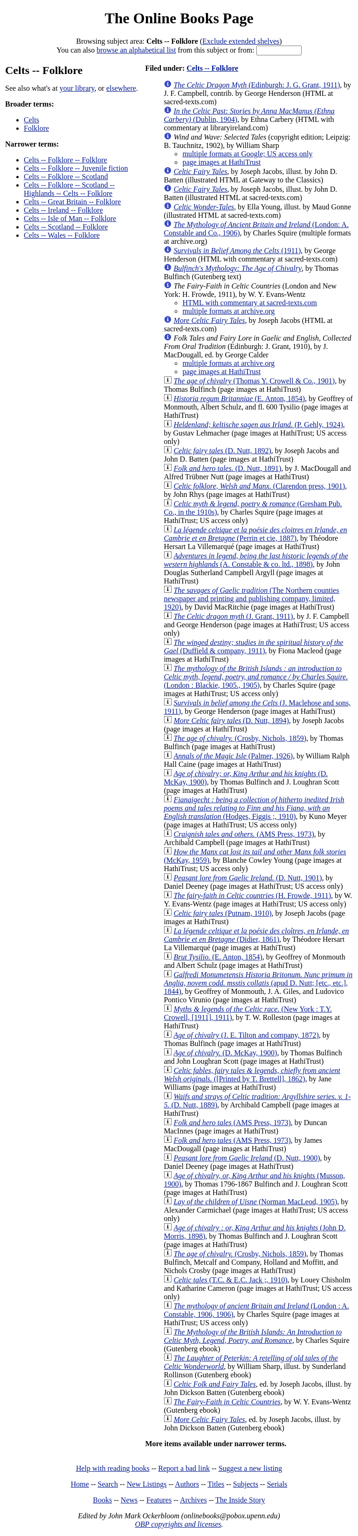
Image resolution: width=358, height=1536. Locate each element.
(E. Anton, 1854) (239, 398)
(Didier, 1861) (256, 935)
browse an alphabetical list (136, 50)
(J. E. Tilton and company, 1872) (245, 1035)
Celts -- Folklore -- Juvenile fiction (76, 168)
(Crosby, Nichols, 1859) (239, 738)
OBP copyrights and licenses (178, 1524)
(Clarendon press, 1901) (259, 486)
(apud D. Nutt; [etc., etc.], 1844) (258, 983)
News (129, 1500)
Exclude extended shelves (240, 41)
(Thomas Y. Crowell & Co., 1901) (254, 381)
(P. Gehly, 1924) (258, 425)
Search (108, 1484)
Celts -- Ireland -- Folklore (63, 210)
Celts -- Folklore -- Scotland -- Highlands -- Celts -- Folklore (69, 189)
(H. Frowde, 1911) (252, 895)
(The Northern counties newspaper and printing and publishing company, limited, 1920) (251, 598)
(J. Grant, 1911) (233, 616)
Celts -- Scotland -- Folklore (66, 227)
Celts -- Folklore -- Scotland (66, 177)
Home (80, 1484)
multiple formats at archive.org (228, 311)
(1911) (237, 251)
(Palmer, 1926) (233, 756)
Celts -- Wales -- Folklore (62, 235)
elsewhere (121, 88)
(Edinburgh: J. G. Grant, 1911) (256, 85)
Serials (277, 1484)
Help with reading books (113, 1468)
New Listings (147, 1484)
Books (102, 1500)
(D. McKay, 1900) (225, 1053)
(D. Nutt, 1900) (246, 1158)
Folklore (36, 128)
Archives (193, 1500)
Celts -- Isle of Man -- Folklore (70, 218)
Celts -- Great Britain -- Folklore (72, 202)
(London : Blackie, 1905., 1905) (256, 676)
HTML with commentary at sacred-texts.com (249, 303)
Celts (31, 120)
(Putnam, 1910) (222, 913)
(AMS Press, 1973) (243, 834)
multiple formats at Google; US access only (247, 154)
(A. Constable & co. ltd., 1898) (256, 560)
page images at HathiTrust (221, 162)
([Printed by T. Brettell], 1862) (252, 1074)
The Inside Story (240, 1500)
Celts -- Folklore (212, 68)
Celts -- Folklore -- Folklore (65, 160)
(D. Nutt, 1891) (227, 468)
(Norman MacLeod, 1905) (255, 1202)
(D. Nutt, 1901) (247, 878)
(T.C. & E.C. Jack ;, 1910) (230, 1280)
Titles (215, 1484)
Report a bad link (184, 1468)
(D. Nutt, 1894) (231, 720)
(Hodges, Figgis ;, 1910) (254, 808)
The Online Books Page (178, 18)
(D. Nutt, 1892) (222, 451)
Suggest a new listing (250, 1468)
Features (159, 1500)
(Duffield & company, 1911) (253, 646)
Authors (187, 1484)
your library (77, 88)
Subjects (245, 1484)
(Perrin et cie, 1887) (255, 534)
